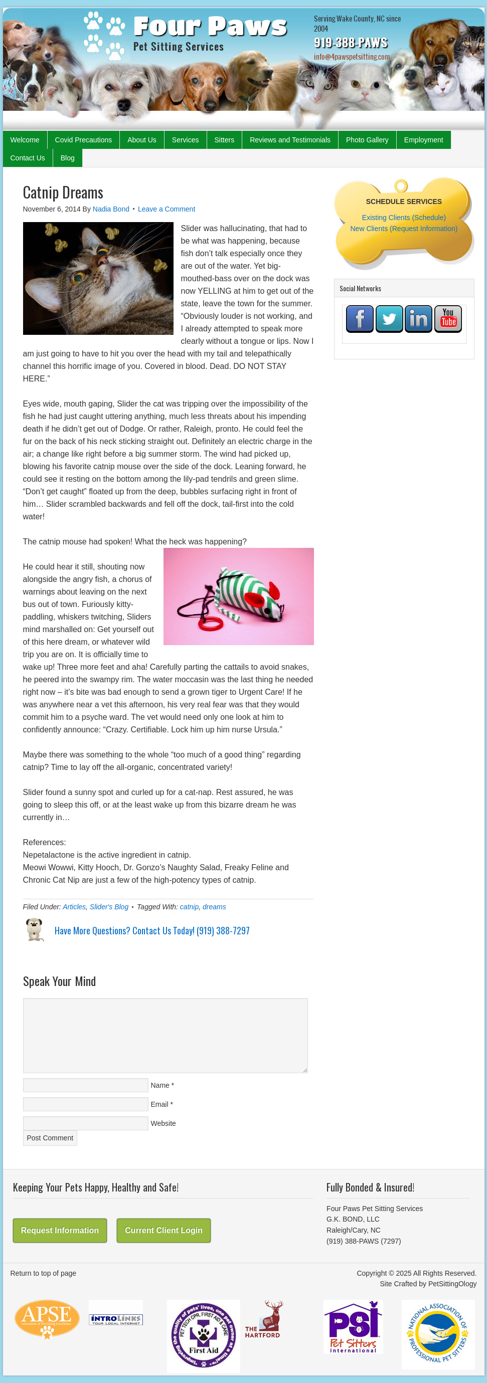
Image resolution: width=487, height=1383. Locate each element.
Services (185, 140)
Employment (423, 140)
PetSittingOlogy (452, 1284)
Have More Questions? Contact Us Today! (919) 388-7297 (152, 930)
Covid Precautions (83, 140)
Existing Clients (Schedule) (404, 218)
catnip (189, 907)
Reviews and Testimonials (290, 140)
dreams (214, 907)
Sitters (225, 140)
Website (163, 1123)
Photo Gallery (367, 140)
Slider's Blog (109, 907)
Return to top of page (44, 1273)
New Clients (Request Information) (404, 229)
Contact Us (28, 158)
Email (160, 1104)
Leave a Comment (166, 209)
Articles (74, 907)
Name (160, 1085)
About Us (141, 140)
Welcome (25, 140)
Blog (68, 158)
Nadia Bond (111, 209)
